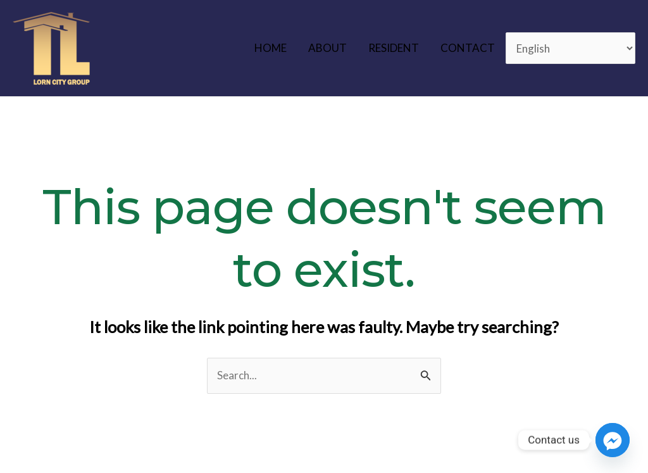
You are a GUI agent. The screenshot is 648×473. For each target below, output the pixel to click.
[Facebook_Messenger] (612, 440)
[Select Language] (571, 48)
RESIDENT (393, 47)
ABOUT (327, 47)
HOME (270, 47)
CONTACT (467, 47)
